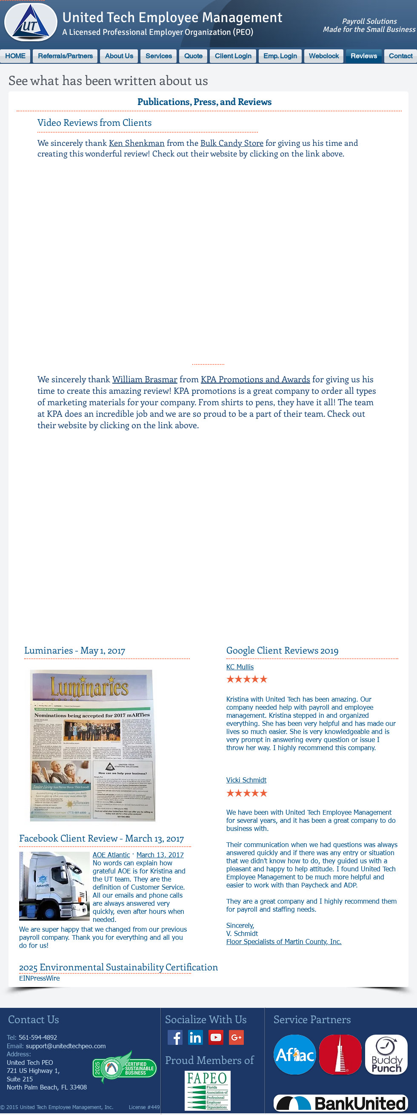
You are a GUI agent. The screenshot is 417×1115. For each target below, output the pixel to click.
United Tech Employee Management (172, 17)
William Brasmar (144, 378)
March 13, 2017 (160, 855)
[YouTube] (215, 1037)
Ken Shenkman (137, 142)
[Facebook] (175, 1037)
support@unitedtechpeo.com (66, 1046)
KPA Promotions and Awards (255, 378)
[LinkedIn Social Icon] (195, 1037)
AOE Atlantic (111, 855)
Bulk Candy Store (231, 142)
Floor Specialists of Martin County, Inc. (284, 942)
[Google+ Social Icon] (236, 1037)
